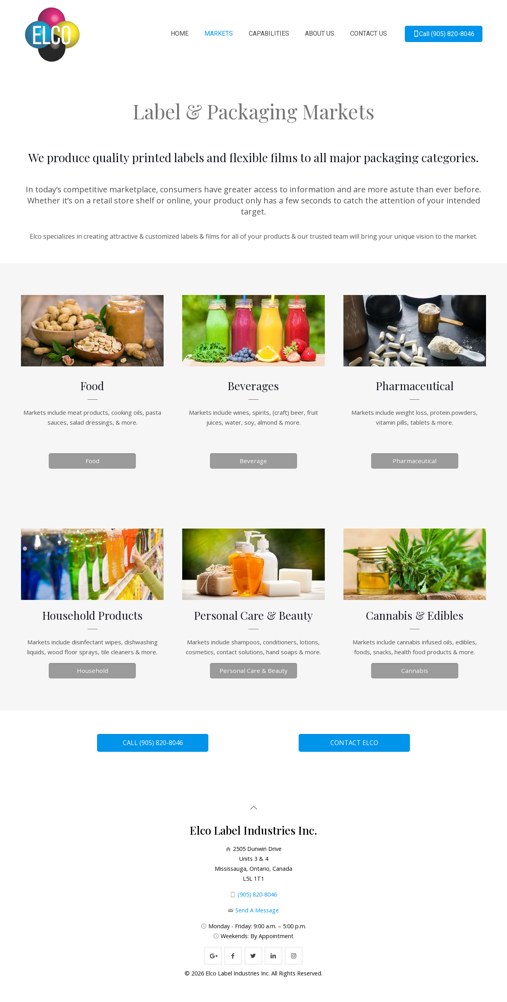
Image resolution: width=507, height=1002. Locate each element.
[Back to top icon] (253, 807)
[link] (92, 330)
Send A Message (257, 910)
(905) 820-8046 (257, 894)
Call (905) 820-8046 (444, 34)
